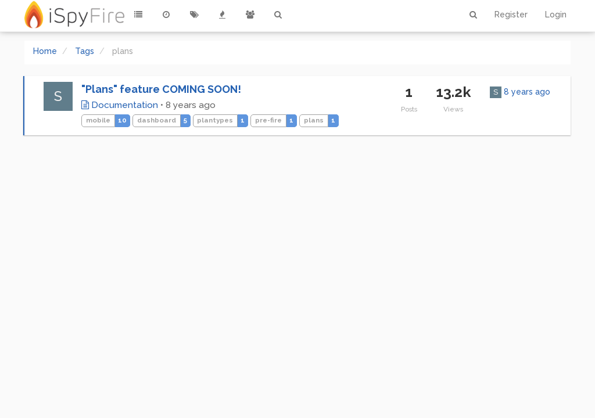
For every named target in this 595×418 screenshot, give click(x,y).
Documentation (119, 105)
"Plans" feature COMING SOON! (161, 89)
